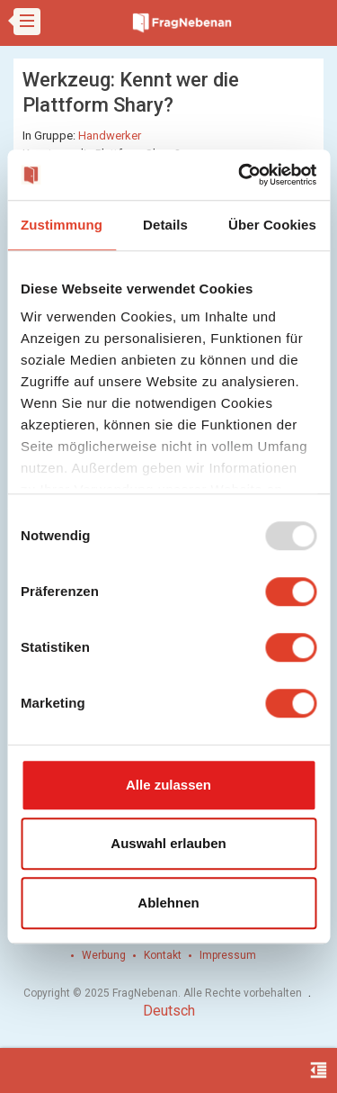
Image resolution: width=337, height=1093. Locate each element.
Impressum (228, 955)
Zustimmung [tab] (61, 224)
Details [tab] (165, 224)
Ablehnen (168, 902)
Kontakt (163, 955)
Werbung (104, 955)
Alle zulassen (168, 784)
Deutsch (169, 1010)
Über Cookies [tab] (272, 224)
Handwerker (109, 135)
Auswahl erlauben (168, 843)
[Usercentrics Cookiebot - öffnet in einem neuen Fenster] (240, 174)
